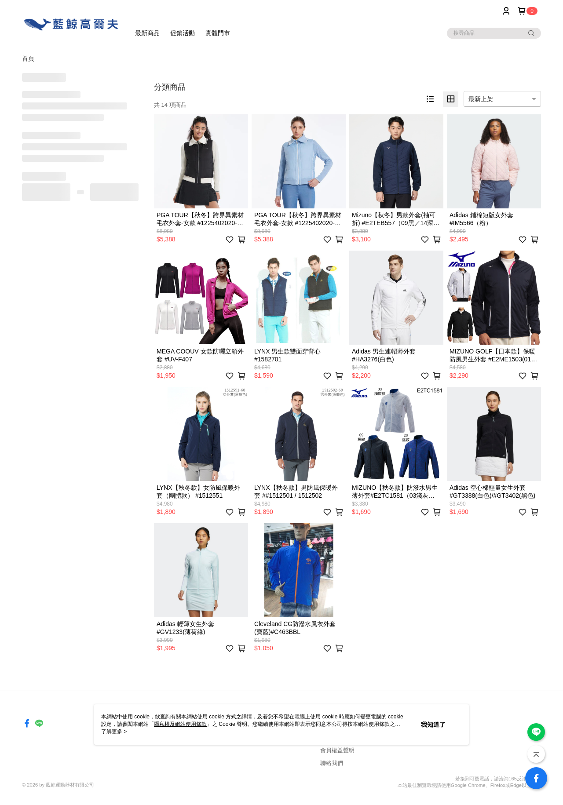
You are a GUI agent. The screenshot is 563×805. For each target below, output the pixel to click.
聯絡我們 (331, 763)
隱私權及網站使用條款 (180, 724)
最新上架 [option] (480, 98)
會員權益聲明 (337, 750)
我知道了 (433, 724)
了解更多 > (114, 732)
